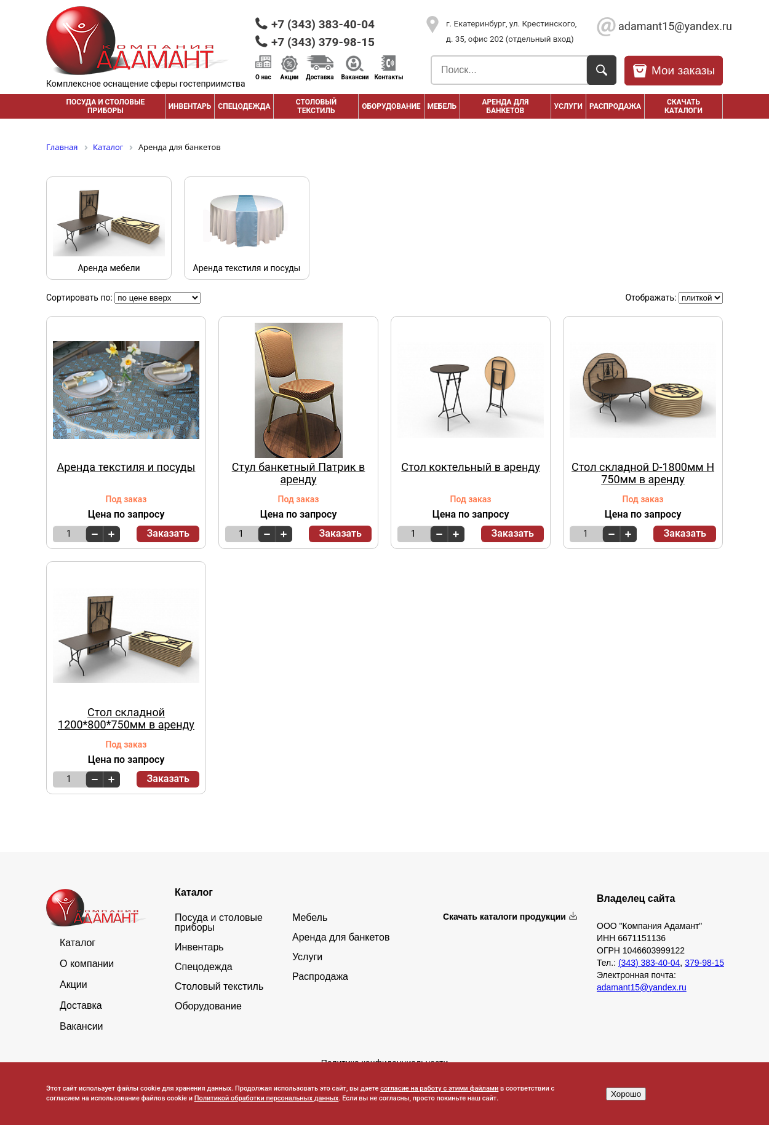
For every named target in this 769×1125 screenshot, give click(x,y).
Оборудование (391, 106)
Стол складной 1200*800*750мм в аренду (126, 718)
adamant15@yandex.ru (670, 26)
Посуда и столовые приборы (105, 106)
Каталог (77, 943)
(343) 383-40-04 (649, 963)
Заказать (167, 533)
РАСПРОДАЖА (615, 106)
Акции (290, 77)
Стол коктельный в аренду (470, 467)
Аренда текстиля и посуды (126, 467)
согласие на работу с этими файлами (439, 1088)
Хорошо (626, 1094)
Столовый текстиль (316, 106)
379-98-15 (704, 963)
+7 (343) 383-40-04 (323, 24)
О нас (263, 77)
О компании (87, 964)
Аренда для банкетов (505, 106)
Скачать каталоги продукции (504, 917)
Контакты (388, 77)
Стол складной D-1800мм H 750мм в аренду (643, 473)
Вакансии (355, 77)
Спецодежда (244, 106)
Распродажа (320, 977)
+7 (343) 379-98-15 (323, 42)
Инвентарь (190, 106)
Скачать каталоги (683, 106)
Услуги (568, 106)
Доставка (319, 77)
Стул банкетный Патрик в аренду (298, 473)
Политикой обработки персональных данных (266, 1098)
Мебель (442, 106)
